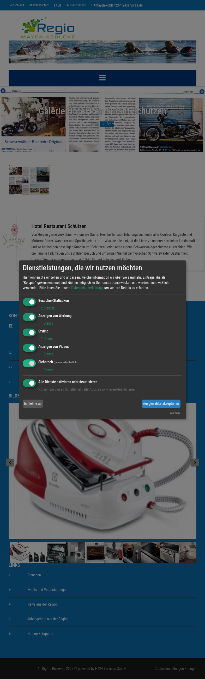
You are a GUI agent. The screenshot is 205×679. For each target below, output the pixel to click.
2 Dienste (46, 308)
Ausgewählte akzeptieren (161, 403)
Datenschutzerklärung (87, 288)
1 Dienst (45, 323)
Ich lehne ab (33, 403)
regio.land (174, 412)
